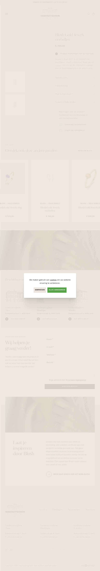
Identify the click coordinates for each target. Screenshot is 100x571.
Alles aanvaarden (57, 290)
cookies (53, 280)
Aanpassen (40, 290)
